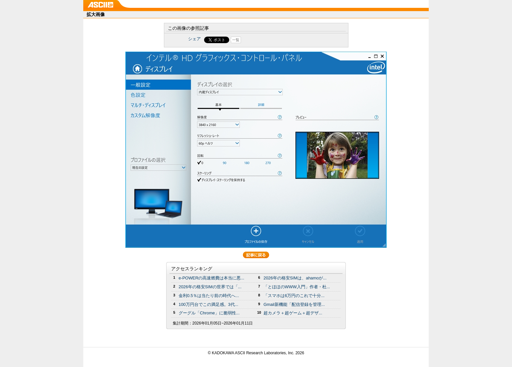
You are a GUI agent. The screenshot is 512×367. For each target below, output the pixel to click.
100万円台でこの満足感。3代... (208, 304)
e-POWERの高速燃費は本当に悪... (211, 277)
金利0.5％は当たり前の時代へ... (209, 295)
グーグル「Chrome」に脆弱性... (209, 312)
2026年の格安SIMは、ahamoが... (295, 277)
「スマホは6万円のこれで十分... (294, 295)
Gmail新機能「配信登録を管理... (294, 304)
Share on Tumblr (280, 40)
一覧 (235, 40)
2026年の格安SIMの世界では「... (210, 286)
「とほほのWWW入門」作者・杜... (297, 286)
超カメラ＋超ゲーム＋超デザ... (293, 312)
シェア (194, 38)
